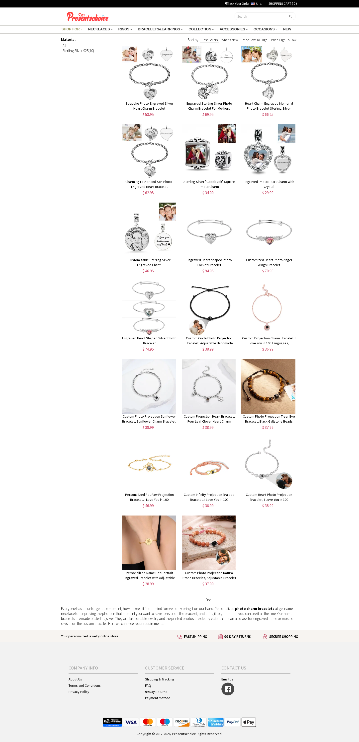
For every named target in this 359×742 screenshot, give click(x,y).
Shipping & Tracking (159, 679)
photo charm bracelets (254, 608)
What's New (229, 40)
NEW (287, 29)
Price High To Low (283, 40)
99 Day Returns (156, 691)
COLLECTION (201, 29)
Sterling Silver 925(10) (78, 50)
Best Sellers (209, 40)
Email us (227, 679)
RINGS (125, 29)
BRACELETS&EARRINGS (160, 29)
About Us (75, 679)
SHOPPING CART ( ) (283, 3)
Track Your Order (237, 3)
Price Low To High (254, 40)
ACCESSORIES (234, 29)
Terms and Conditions (85, 685)
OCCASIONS (265, 29)
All (64, 45)
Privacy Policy (79, 691)
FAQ (148, 685)
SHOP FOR (72, 29)
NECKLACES (100, 29)
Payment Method (157, 698)
